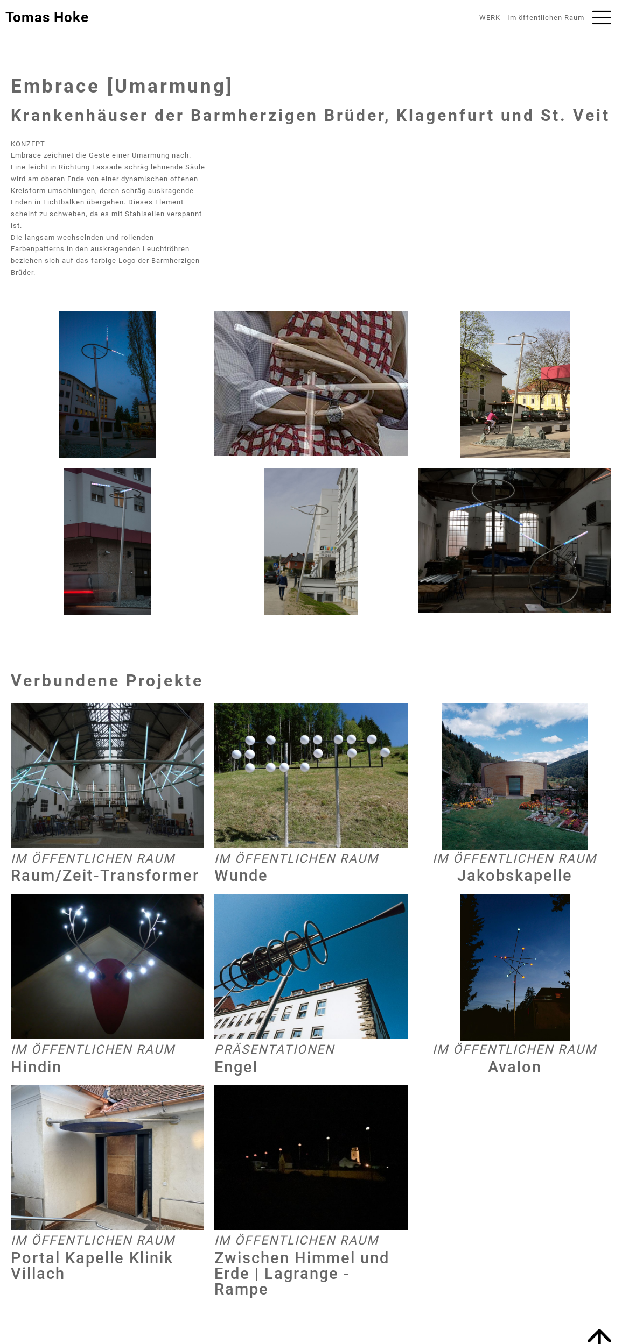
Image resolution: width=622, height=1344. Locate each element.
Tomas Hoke (47, 17)
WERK (489, 17)
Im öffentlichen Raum (545, 17)
